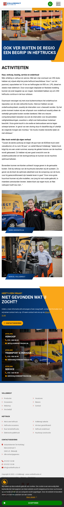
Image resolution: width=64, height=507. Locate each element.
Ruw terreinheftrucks (11, 429)
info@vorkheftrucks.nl (18, 343)
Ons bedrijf (8, 409)
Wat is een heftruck (11, 422)
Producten (7, 398)
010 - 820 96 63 (13, 340)
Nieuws (37, 402)
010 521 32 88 (8, 461)
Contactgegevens (12, 323)
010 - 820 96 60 (13, 373)
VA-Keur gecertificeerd (43, 425)
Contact (38, 406)
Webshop (7, 406)
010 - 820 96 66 (13, 356)
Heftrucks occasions (11, 425)
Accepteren (21, 503)
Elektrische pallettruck (12, 433)
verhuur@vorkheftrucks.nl (19, 360)
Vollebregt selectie (41, 422)
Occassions (8, 402)
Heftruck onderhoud (42, 429)
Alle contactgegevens (11, 454)
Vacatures (39, 398)
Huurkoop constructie (43, 433)
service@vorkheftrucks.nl (19, 376)
